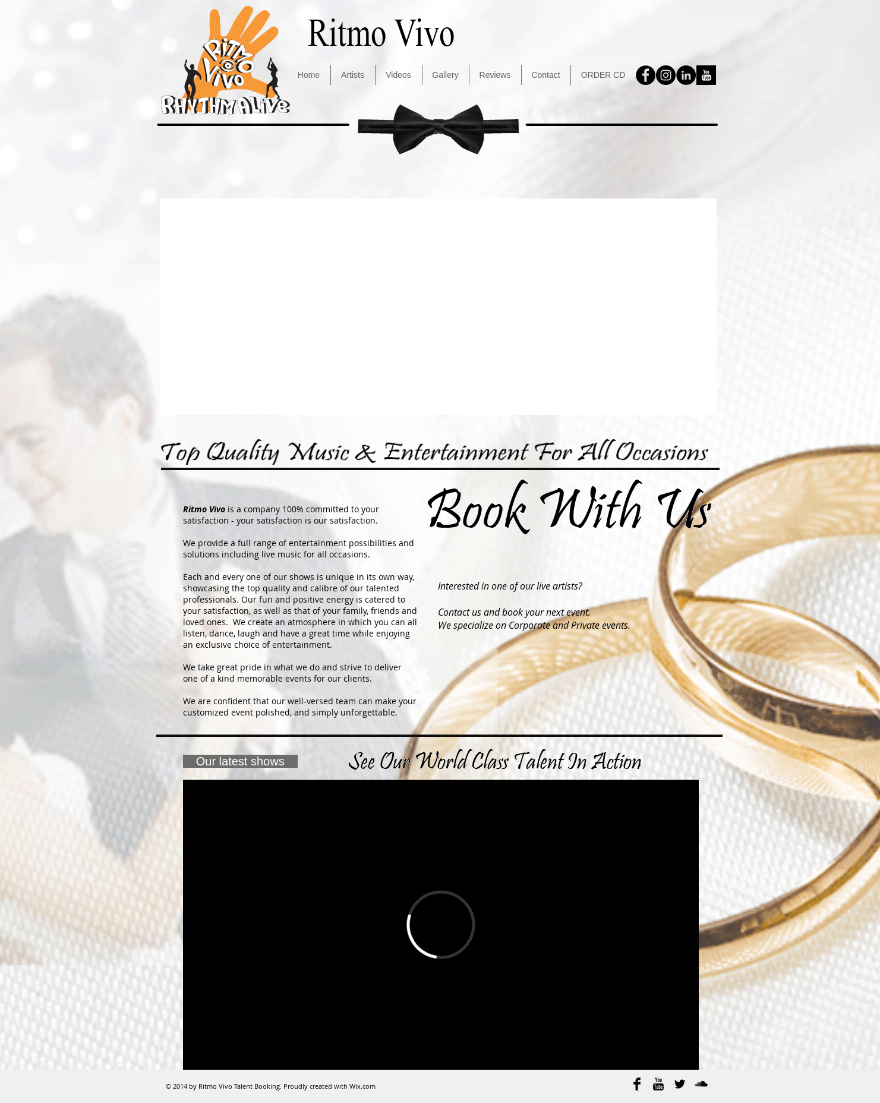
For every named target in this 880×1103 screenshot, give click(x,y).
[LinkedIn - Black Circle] (686, 75)
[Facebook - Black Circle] (645, 75)
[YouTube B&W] (706, 75)
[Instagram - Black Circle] (666, 75)
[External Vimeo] (441, 925)
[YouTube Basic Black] (658, 1084)
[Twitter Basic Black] (679, 1084)
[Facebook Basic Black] (637, 1084)
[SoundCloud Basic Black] (701, 1084)
